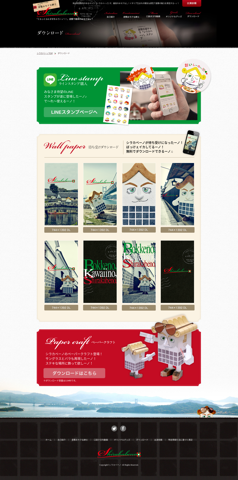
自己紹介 (62, 440)
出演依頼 (158, 440)
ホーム (48, 440)
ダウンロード (142, 440)
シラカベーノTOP (45, 53)
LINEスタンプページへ (74, 112)
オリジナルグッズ (122, 440)
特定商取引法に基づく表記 (180, 440)
